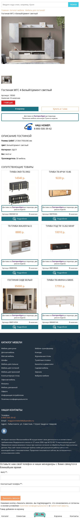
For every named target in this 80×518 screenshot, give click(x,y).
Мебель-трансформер (44, 348)
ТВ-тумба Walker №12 (20, 226)
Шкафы (4, 360)
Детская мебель (7, 352)
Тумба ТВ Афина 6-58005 (60, 280)
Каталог (5, 516)
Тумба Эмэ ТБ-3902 (20, 171)
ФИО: (4, 472)
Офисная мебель (8, 379)
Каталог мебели (17, 10)
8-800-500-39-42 (43, 128)
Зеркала (38, 372)
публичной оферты (59, 505)
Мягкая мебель (7, 356)
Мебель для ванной (9, 387)
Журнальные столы (43, 356)
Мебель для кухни (8, 348)
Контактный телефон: (12, 484)
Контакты (74, 516)
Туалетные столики (43, 360)
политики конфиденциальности (34, 505)
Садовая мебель (41, 368)
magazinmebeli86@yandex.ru (21, 420)
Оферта (4, 391)
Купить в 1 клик (60, 109)
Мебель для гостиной (35, 10)
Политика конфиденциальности (14, 399)
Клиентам (20, 516)
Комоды (38, 352)
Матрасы (5, 383)
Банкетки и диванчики (44, 364)
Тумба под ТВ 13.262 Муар (60, 226)
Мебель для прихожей (10, 372)
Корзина (58, 514)
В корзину (19, 109)
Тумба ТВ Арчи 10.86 (60, 171)
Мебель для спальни (9, 364)
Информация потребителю (12, 395)
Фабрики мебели (42, 375)
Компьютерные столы (10, 375)
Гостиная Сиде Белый (19, 280)
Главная (5, 10)
